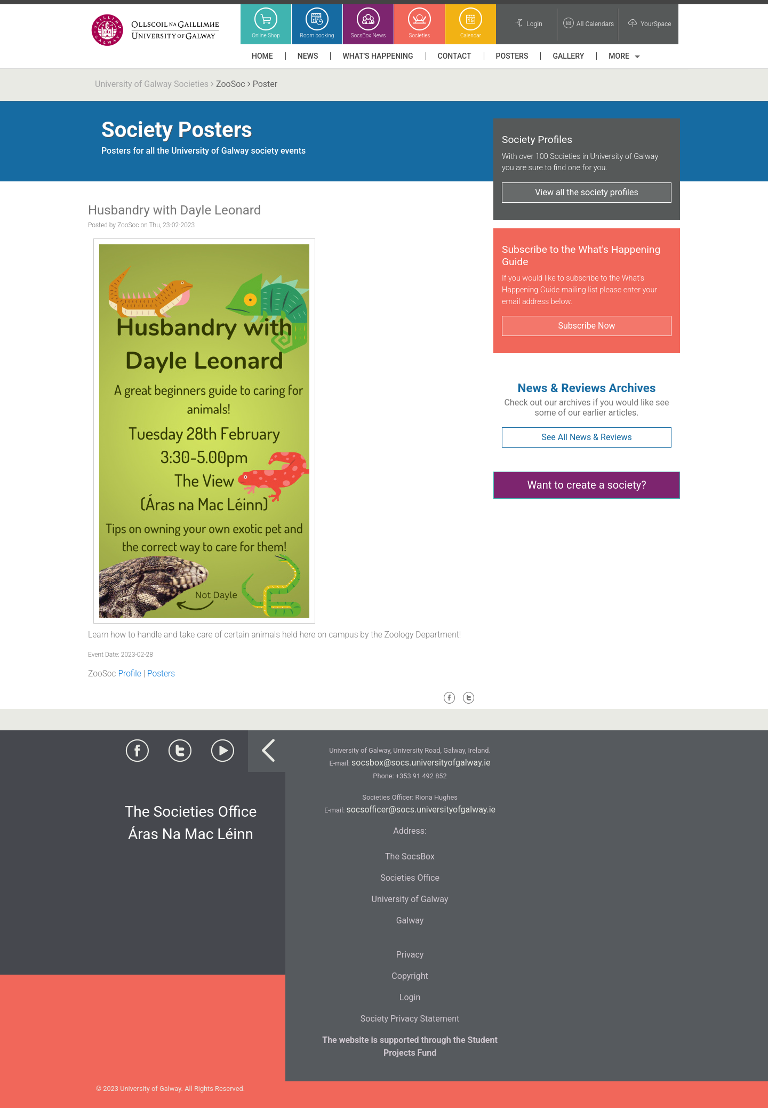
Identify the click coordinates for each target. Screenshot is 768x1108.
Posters (161, 674)
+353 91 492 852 (421, 776)
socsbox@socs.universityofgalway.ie (420, 763)
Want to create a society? (586, 485)
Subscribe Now (586, 326)
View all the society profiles (586, 192)
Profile (129, 674)
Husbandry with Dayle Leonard (174, 210)
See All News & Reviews (586, 437)
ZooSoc (230, 84)
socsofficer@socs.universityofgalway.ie (420, 809)
